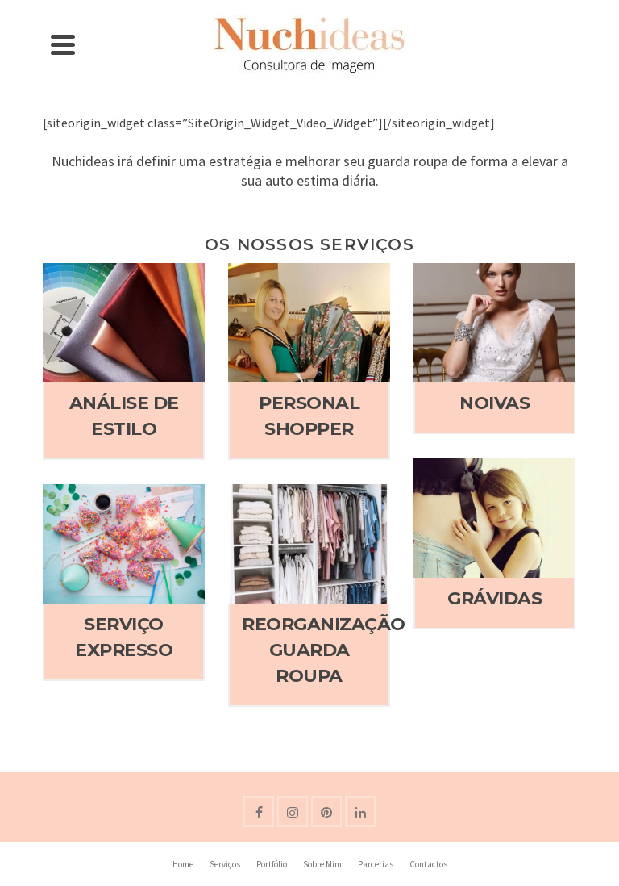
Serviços (225, 864)
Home (182, 864)
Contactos (428, 864)
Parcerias (375, 864)
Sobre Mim (322, 864)
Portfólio (271, 864)
